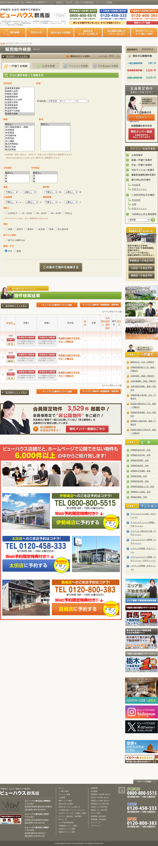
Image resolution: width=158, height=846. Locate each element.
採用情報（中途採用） (99, 819)
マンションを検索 (76, 65)
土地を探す (141, 155)
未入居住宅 (61, 229)
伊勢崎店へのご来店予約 (100, 804)
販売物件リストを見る (17, 56)
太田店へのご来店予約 (99, 807)
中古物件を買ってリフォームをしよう (117, 32)
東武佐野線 (19, 149)
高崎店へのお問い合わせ (100, 801)
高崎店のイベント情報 (67, 832)
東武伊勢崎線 (19, 144)
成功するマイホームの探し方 (88, 32)
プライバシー (96, 826)
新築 (17, 251)
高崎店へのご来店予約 (99, 810)
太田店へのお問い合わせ (100, 797)
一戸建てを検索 (16, 65)
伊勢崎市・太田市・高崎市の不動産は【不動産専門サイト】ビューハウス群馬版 (23, 13)
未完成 (40, 229)
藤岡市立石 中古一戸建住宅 (142, 362)
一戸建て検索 (63, 791)
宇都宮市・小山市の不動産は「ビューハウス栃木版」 (141, 638)
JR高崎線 (19, 130)
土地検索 (62, 797)
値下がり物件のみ (15, 240)
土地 (134, 204)
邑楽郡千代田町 (19, 111)
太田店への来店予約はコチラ (141, 268)
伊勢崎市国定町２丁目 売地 (142, 486)
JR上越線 (19, 141)
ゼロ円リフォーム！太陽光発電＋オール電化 (141, 292)
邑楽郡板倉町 (19, 105)
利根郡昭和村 (19, 97)
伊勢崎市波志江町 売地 (140, 450)
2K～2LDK (25, 213)
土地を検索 (46, 65)
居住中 (18, 229)
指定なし (19, 124)
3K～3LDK (39, 213)
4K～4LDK (54, 213)
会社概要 (94, 791)
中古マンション (139, 189)
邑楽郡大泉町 (19, 113)
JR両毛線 (19, 138)
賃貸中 (29, 229)
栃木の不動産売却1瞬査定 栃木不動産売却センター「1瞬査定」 (141, 661)
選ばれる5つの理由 (61, 32)
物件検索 (13, 32)
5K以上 (67, 213)
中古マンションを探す (141, 170)
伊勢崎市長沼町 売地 (140, 481)
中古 (8, 251)
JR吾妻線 (19, 132)
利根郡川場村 (19, 94)
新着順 (9, 323)
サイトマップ (96, 822)
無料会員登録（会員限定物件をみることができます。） (141, 134)
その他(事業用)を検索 (106, 65)
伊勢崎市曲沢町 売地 (140, 466)
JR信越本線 (19, 135)
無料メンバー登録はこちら (87, 429)
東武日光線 (19, 146)
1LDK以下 (11, 213)
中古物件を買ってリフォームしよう (72, 810)
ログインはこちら (141, 117)
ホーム (61, 788)
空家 (8, 229)
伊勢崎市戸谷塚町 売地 (140, 471)
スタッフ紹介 (141, 329)
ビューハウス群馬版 (21, 791)
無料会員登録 (142, 23)
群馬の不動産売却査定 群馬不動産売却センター (141, 615)
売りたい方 (36, 32)
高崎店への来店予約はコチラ (141, 275)
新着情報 (94, 788)
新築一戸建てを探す (141, 160)
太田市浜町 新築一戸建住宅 (142, 376)
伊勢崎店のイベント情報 (68, 826)
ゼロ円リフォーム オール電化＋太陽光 (144, 32)
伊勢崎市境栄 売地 (139, 476)
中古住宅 (136, 185)
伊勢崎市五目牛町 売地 (140, 455)
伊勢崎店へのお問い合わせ (101, 794)
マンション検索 (64, 794)
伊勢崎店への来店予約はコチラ (141, 260)
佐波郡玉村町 (19, 102)
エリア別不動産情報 (66, 822)
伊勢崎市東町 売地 (139, 497)
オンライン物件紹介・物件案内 (70, 816)
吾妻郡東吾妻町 (19, 88)
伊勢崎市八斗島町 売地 (140, 492)
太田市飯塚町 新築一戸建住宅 (143, 381)
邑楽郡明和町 (19, 108)
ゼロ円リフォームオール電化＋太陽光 (73, 813)
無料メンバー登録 (65, 801)
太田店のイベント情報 (67, 829)
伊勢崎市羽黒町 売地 (140, 460)
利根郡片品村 (19, 91)
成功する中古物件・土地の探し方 (141, 309)
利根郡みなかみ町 (19, 99)
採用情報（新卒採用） (99, 816)
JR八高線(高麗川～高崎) (19, 127)
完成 (49, 229)
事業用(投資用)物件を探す (141, 175)
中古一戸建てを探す (141, 165)
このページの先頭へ (145, 782)
